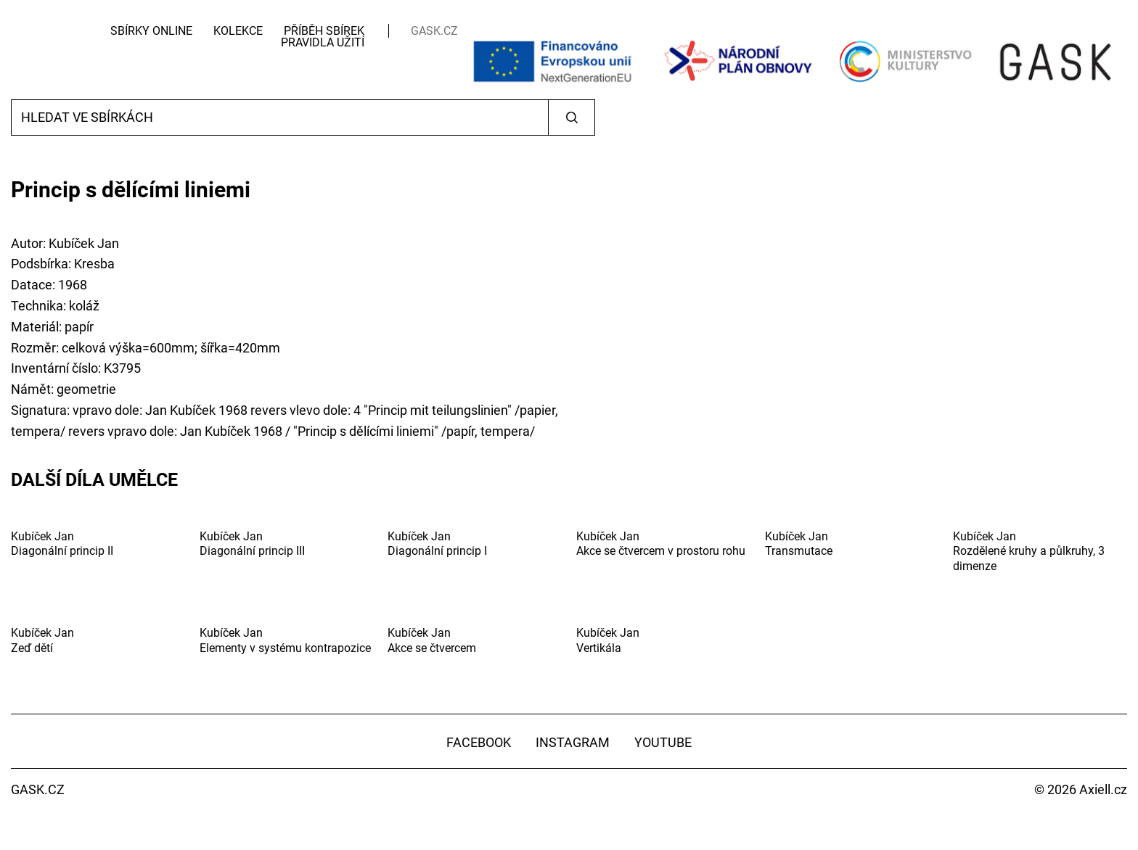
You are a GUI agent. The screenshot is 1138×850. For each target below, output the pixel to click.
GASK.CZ (434, 31)
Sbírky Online (151, 31)
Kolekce (238, 31)
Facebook (478, 742)
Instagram (573, 742)
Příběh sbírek (324, 31)
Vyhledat (571, 117)
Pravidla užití (322, 42)
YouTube (663, 742)
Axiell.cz (1103, 789)
